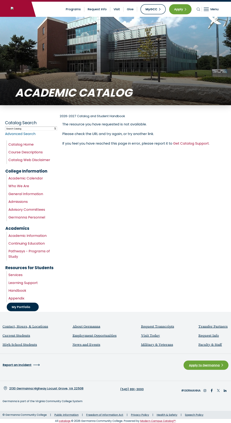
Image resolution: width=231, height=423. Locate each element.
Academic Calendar (25, 178)
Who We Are (18, 186)
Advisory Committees (26, 209)
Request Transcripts (157, 326)
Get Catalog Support (191, 143)
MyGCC (151, 9)
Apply (178, 9)
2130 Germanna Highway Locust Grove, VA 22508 (46, 388)
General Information (25, 194)
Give (130, 9)
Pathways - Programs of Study (29, 254)
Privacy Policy (140, 415)
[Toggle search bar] (198, 9)
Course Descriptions (25, 152)
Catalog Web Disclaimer (29, 160)
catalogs (64, 421)
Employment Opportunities (95, 335)
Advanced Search (20, 133)
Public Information (66, 415)
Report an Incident (17, 365)
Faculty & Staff (210, 344)
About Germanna (86, 326)
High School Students (20, 344)
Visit (117, 9)
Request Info (97, 9)
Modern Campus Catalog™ (158, 421)
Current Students (16, 335)
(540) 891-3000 (132, 389)
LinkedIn (225, 390)
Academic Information (27, 235)
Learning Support (23, 282)
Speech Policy (194, 415)
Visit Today (150, 335)
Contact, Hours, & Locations (25, 326)
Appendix (16, 298)
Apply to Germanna (204, 365)
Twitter (218, 390)
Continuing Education (26, 243)
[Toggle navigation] (213, 9)
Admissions (18, 201)
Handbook (17, 290)
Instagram (204, 390)
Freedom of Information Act (104, 415)
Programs (73, 9)
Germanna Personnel (26, 217)
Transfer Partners (213, 326)
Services (15, 275)
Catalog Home (21, 144)
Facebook (211, 390)
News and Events (86, 344)
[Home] (17, 9)
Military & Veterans (157, 344)
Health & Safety (167, 415)
